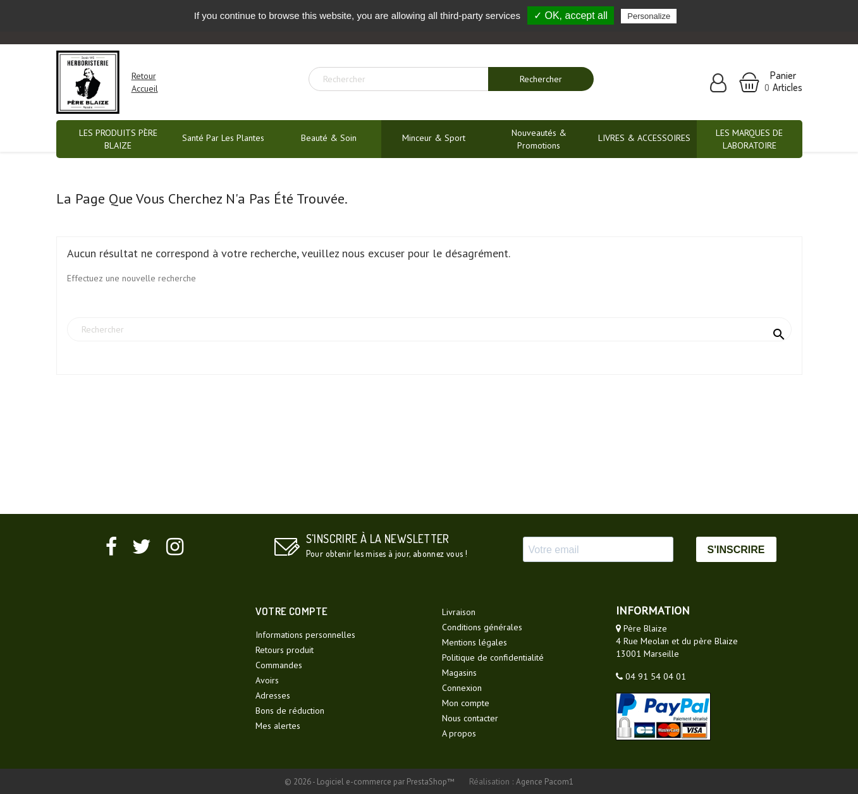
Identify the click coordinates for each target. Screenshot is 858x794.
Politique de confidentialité (493, 657)
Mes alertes (277, 725)
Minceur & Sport (433, 138)
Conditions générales (482, 627)
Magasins (459, 672)
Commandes (278, 665)
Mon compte (465, 703)
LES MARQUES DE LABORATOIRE (749, 139)
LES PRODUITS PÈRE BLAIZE (118, 139)
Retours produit (284, 650)
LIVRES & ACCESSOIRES (644, 138)
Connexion (462, 687)
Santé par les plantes (223, 138)
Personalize (648, 16)
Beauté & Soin (329, 138)
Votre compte (291, 611)
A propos (459, 733)
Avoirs (267, 680)
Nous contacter (470, 718)
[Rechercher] (403, 79)
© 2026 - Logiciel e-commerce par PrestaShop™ (371, 781)
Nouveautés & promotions (539, 139)
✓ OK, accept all (571, 15)
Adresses (272, 695)
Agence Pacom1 (544, 781)
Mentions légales (474, 642)
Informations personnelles (305, 634)
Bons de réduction (289, 710)
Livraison (458, 612)
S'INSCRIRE (736, 549)
